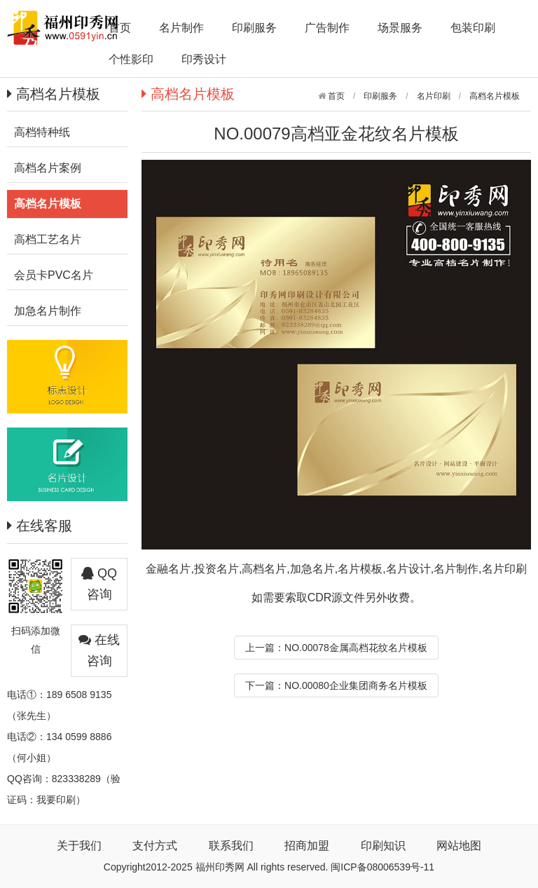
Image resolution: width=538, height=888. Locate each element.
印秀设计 (203, 59)
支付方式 (154, 846)
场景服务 (400, 28)
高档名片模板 (494, 96)
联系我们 (231, 846)
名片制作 (181, 28)
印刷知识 (383, 846)
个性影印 (131, 59)
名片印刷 (433, 96)
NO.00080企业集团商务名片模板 (355, 685)
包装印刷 (472, 28)
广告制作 (327, 28)
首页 (120, 28)
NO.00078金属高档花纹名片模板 (355, 647)
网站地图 (458, 846)
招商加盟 (306, 846)
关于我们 (79, 846)
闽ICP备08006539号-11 (382, 867)
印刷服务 (254, 28)
